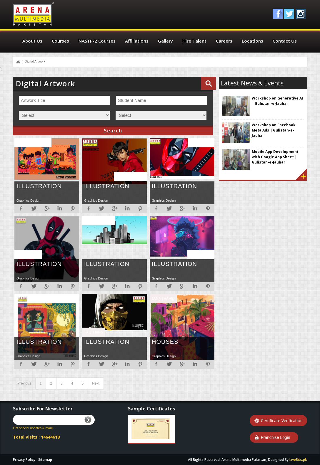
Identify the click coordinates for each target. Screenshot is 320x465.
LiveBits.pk (298, 459)
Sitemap (45, 459)
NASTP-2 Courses (97, 41)
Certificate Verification (282, 420)
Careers (224, 41)
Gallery (165, 41)
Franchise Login (275, 437)
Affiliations (137, 41)
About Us (32, 41)
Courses (60, 41)
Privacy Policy (24, 459)
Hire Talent (194, 41)
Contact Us (285, 41)
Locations (252, 41)
